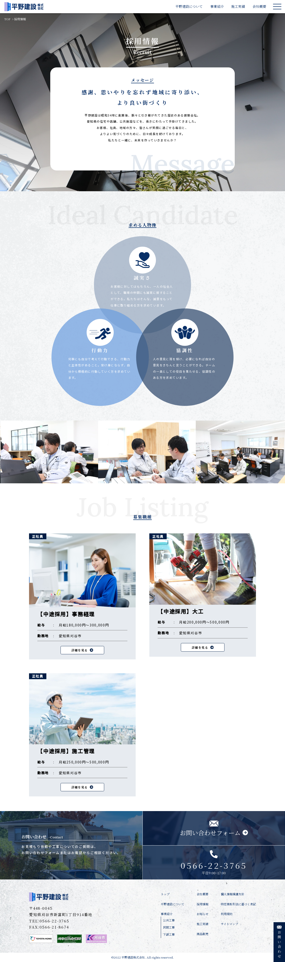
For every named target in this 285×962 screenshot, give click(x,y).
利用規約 (227, 914)
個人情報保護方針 (232, 894)
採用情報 (20, 19)
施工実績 (238, 6)
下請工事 (169, 934)
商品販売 (202, 934)
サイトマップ (229, 924)
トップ (165, 894)
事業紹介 (217, 6)
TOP (7, 19)
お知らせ (202, 914)
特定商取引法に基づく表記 (238, 904)
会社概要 (259, 6)
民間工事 (169, 927)
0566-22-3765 (54, 920)
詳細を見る (82, 650)
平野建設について (189, 6)
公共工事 (169, 920)
